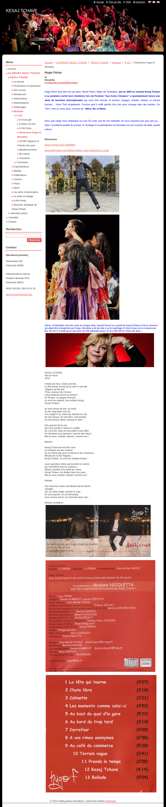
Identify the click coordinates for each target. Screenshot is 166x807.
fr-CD (128, 62)
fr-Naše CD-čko (27, 124)
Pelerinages (20, 107)
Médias (17, 170)
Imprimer (140, 2)
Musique (116, 62)
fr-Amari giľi (25, 119)
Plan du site (115, 2)
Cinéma (18, 179)
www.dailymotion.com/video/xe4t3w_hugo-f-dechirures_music (77, 150)
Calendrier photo (18, 213)
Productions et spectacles (27, 85)
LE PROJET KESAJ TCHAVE (71, 62)
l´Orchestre (22, 162)
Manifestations (21, 102)
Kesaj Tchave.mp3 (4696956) (60, 144)
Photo (17, 183)
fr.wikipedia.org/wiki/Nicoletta (61, 82)
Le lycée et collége (23, 196)
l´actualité (13, 217)
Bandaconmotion (28, 149)
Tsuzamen (24, 158)
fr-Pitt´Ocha (25, 128)
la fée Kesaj (20, 200)
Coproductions (21, 166)
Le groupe (19, 81)
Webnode (111, 801)
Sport (16, 187)
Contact (12, 221)
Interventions (20, 98)
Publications (20, 175)
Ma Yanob (24, 153)
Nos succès (20, 90)
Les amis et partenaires (26, 192)
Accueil (48, 62)
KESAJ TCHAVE (99, 62)
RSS (128, 2)
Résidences (20, 94)
